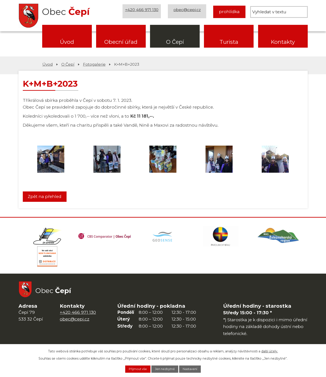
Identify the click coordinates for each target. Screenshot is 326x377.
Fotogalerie (94, 64)
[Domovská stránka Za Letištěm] (47, 238)
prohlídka (229, 11)
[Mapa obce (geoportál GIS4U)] (163, 238)
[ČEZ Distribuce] (47, 260)
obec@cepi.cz (188, 11)
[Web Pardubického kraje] (221, 238)
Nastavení (194, 369)
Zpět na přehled (46, 196)
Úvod (67, 42)
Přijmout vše (134, 369)
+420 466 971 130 (143, 11)
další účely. (269, 350)
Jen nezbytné (165, 369)
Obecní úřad (120, 42)
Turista (229, 42)
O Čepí (175, 42)
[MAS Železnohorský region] (279, 238)
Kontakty (283, 42)
